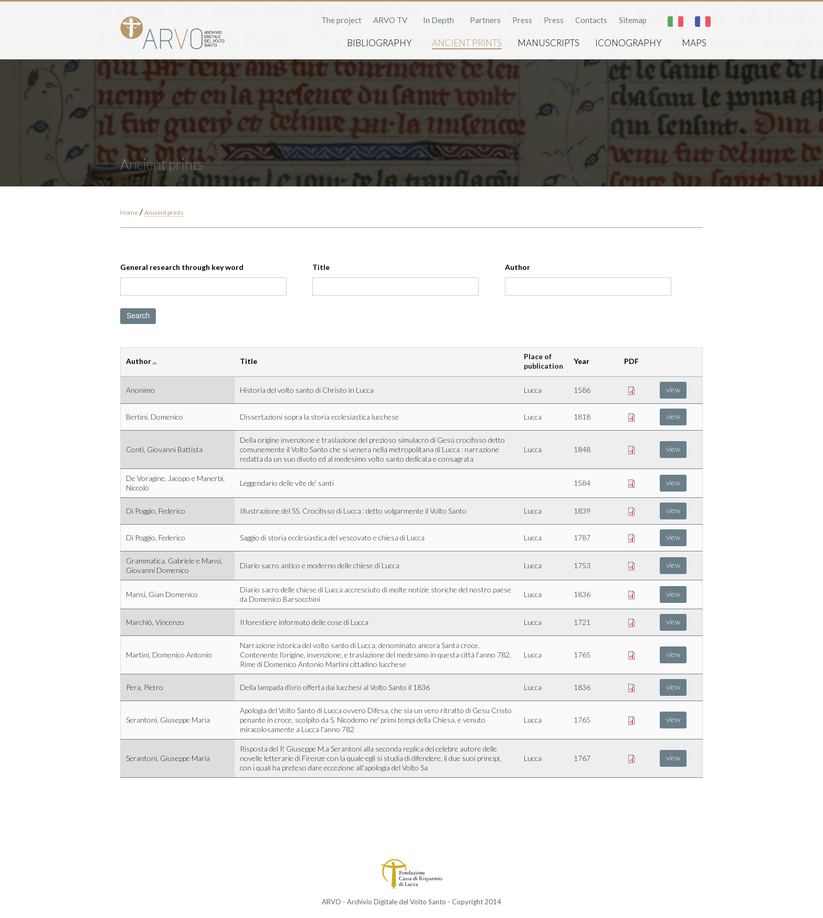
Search (138, 315)
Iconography (628, 42)
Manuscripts (548, 42)
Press (522, 20)
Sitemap (633, 20)
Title (321, 267)
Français (703, 21)
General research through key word (182, 267)
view (673, 389)
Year (581, 361)
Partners (485, 20)
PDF (631, 361)
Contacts (591, 20)
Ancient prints (467, 42)
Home (129, 212)
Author (517, 267)
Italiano (675, 21)
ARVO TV (390, 20)
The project (341, 20)
